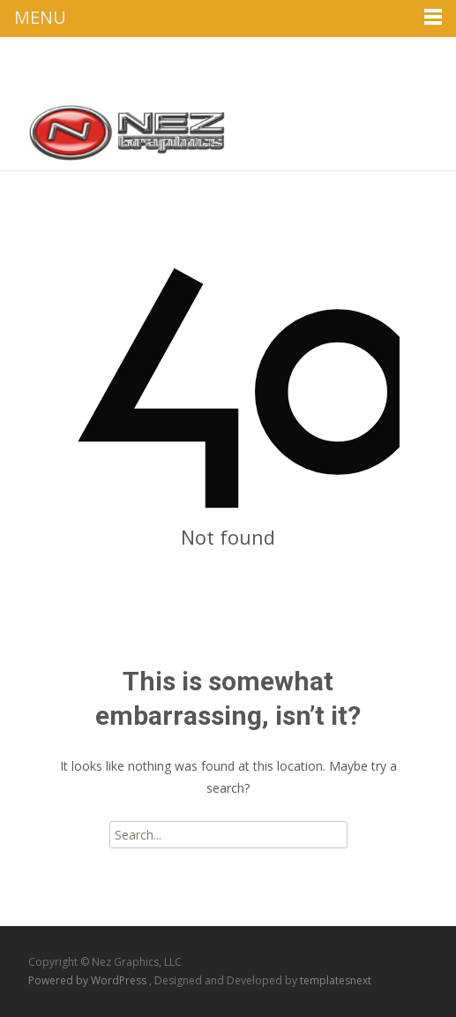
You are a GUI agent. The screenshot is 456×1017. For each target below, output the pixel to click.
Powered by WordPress (88, 980)
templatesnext (335, 980)
